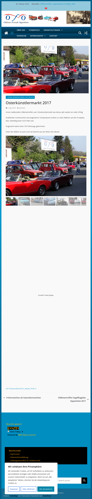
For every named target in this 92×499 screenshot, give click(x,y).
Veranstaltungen (52, 30)
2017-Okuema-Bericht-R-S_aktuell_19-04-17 (21, 389)
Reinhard (22, 108)
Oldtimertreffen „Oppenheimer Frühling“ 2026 (57, 4)
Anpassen (14, 489)
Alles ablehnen (29, 489)
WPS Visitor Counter (27, 435)
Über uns (21, 30)
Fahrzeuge (21, 36)
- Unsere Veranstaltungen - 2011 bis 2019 (20, 97)
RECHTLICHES (15, 451)
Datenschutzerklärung (19, 457)
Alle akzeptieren (45, 489)
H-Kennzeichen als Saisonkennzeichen (22, 397)
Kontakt (53, 36)
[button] (61, 30)
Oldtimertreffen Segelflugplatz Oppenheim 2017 (73, 399)
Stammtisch (34, 30)
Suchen (84, 480)
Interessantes (36, 36)
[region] (31, 478)
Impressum (15, 454)
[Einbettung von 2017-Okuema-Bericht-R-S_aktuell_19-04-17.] (46, 295)
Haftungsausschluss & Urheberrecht (25, 460)
